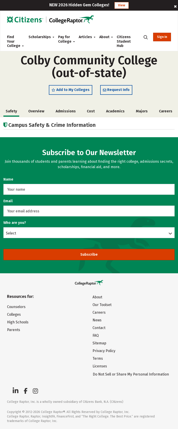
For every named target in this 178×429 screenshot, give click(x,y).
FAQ (96, 335)
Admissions (66, 111)
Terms (98, 358)
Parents (13, 330)
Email (8, 201)
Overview (36, 111)
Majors (142, 111)
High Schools (17, 322)
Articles (85, 37)
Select (11, 233)
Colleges (14, 314)
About (104, 37)
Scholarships (39, 37)
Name (8, 179)
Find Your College (14, 41)
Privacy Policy (104, 351)
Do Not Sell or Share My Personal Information (131, 374)
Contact (99, 328)
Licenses (100, 366)
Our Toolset (102, 305)
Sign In (162, 37)
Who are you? (14, 222)
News (97, 320)
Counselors (16, 307)
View (121, 5)
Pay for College (64, 39)
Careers (165, 111)
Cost (91, 111)
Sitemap (99, 343)
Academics (115, 111)
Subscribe (89, 254)
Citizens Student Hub (124, 41)
